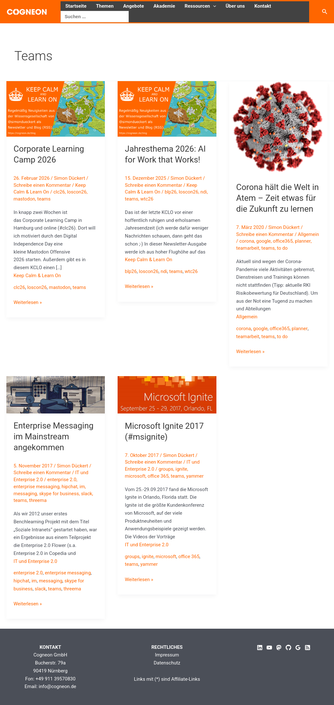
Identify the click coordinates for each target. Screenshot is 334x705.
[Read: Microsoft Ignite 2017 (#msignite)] (167, 395)
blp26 (171, 192)
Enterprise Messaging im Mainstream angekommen (54, 436)
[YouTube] (269, 647)
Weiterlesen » (28, 303)
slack (86, 494)
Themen (104, 6)
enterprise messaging (37, 486)
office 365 (158, 476)
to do (282, 248)
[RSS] (307, 647)
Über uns (235, 6)
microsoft (135, 476)
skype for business (59, 494)
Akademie (164, 6)
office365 (283, 241)
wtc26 (146, 199)
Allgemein (308, 234)
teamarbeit (247, 248)
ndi (203, 192)
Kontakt (262, 6)
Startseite (75, 6)
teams (44, 199)
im (82, 486)
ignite (181, 469)
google (263, 241)
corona (246, 241)
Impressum (167, 655)
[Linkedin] (260, 647)
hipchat (69, 486)
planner (302, 241)
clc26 (59, 192)
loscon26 (77, 192)
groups (166, 469)
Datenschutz (167, 663)
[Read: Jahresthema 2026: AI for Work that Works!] (167, 108)
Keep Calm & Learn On (37, 275)
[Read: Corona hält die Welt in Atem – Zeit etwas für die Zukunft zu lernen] (278, 128)
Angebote (133, 6)
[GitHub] (288, 647)
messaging (25, 494)
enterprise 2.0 (61, 479)
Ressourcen (200, 6)
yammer (195, 476)
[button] (213, 6)
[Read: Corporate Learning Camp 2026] (55, 108)
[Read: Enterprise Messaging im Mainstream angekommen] (55, 394)
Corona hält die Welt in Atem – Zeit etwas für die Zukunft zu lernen (277, 198)
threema (38, 500)
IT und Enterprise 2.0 (35, 561)
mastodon (24, 199)
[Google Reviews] (298, 647)
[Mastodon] (279, 647)
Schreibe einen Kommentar (42, 185)
